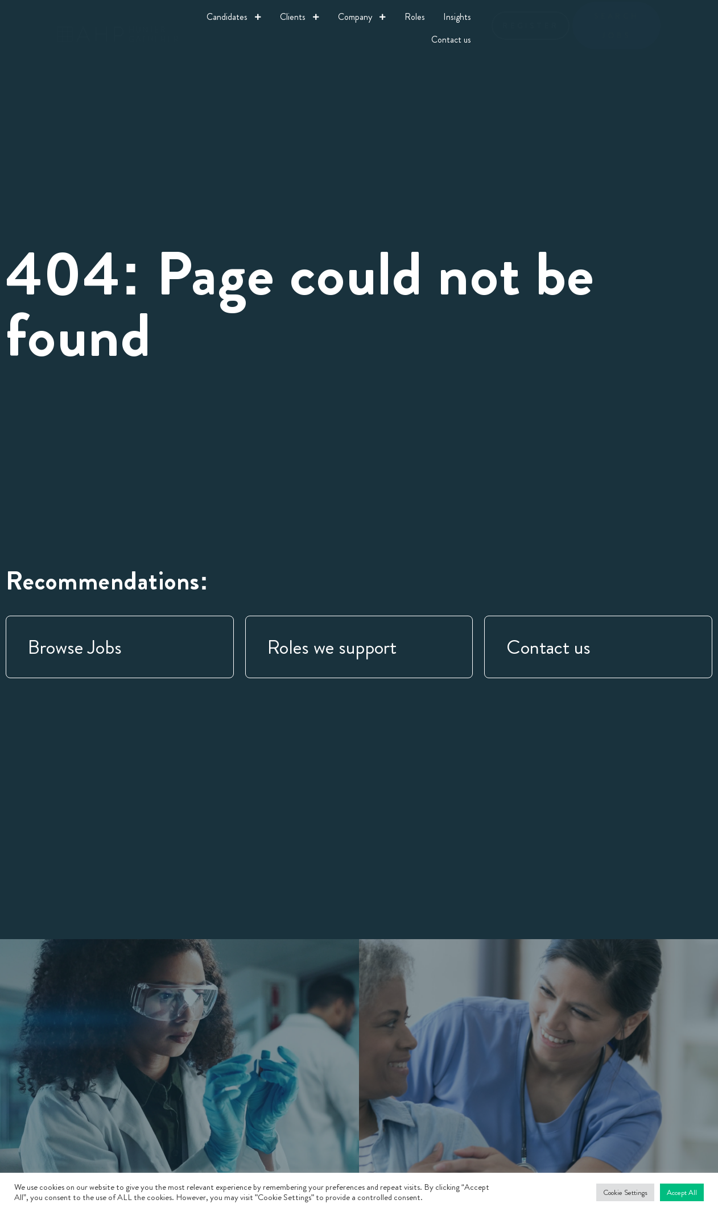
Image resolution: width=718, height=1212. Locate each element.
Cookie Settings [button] (625, 1192)
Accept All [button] (682, 1192)
